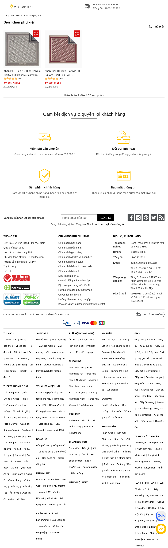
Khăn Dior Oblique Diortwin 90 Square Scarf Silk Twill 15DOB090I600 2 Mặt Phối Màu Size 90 (63, 73)
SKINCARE (42, 333)
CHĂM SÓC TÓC (78, 442)
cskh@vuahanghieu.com (144, 262)
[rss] (161, 217)
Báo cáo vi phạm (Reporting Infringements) (81, 304)
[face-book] (131, 217)
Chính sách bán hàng (70, 243)
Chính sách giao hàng (70, 252)
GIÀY (137, 333)
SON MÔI (107, 398)
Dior (18, 15)
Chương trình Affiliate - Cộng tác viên (23, 257)
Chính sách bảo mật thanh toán (75, 266)
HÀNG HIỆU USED (78, 482)
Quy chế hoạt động (13, 247)
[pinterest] (146, 217)
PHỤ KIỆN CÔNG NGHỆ (81, 333)
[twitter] (154, 217)
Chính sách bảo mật (69, 271)
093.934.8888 (110, 4)
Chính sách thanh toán (70, 261)
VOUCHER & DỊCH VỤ (48, 386)
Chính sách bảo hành (70, 247)
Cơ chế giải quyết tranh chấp (74, 280)
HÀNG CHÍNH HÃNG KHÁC (149, 483)
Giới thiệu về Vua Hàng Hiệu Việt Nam (24, 243)
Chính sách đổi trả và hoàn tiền (75, 257)
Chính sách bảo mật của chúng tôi (105, 224)
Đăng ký (105, 217)
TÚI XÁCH (8, 333)
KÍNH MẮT (74, 414)
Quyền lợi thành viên (69, 294)
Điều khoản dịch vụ (69, 275)
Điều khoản (36, 314)
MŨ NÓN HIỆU (43, 473)
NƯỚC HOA (75, 361)
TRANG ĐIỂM (109, 426)
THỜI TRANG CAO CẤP (15, 386)
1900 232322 (112, 8)
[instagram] (138, 217)
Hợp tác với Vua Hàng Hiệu (18, 252)
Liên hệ (7, 271)
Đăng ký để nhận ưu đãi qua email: (23, 217)
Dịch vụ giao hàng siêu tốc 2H (74, 285)
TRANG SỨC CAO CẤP (147, 436)
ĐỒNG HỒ (41, 439)
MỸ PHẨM (107, 333)
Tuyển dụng (10, 266)
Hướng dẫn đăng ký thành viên (75, 290)
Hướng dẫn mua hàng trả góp (74, 299)
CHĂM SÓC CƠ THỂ (47, 513)
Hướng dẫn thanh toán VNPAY (20, 261)
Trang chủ (8, 15)
